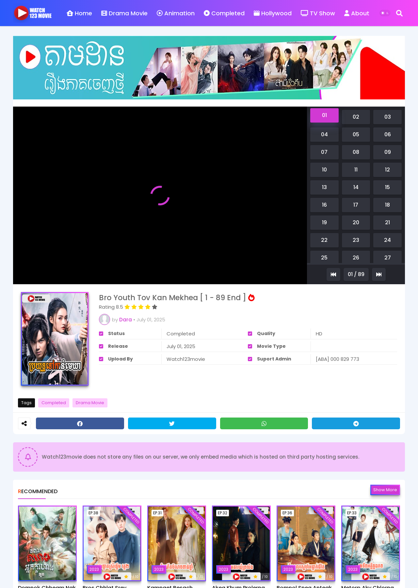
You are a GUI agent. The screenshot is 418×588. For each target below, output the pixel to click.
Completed (224, 13)
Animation (176, 13)
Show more (385, 490)
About (356, 13)
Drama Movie (124, 13)
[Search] (399, 13)
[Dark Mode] (385, 13)
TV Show (318, 13)
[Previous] (333, 274)
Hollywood (273, 13)
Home (79, 13)
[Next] (379, 274)
